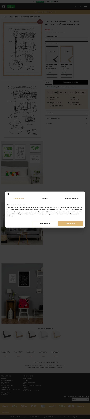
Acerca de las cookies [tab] (71, 198)
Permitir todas (70, 223)
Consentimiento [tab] (19, 198)
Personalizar (45, 223)
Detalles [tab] (45, 198)
